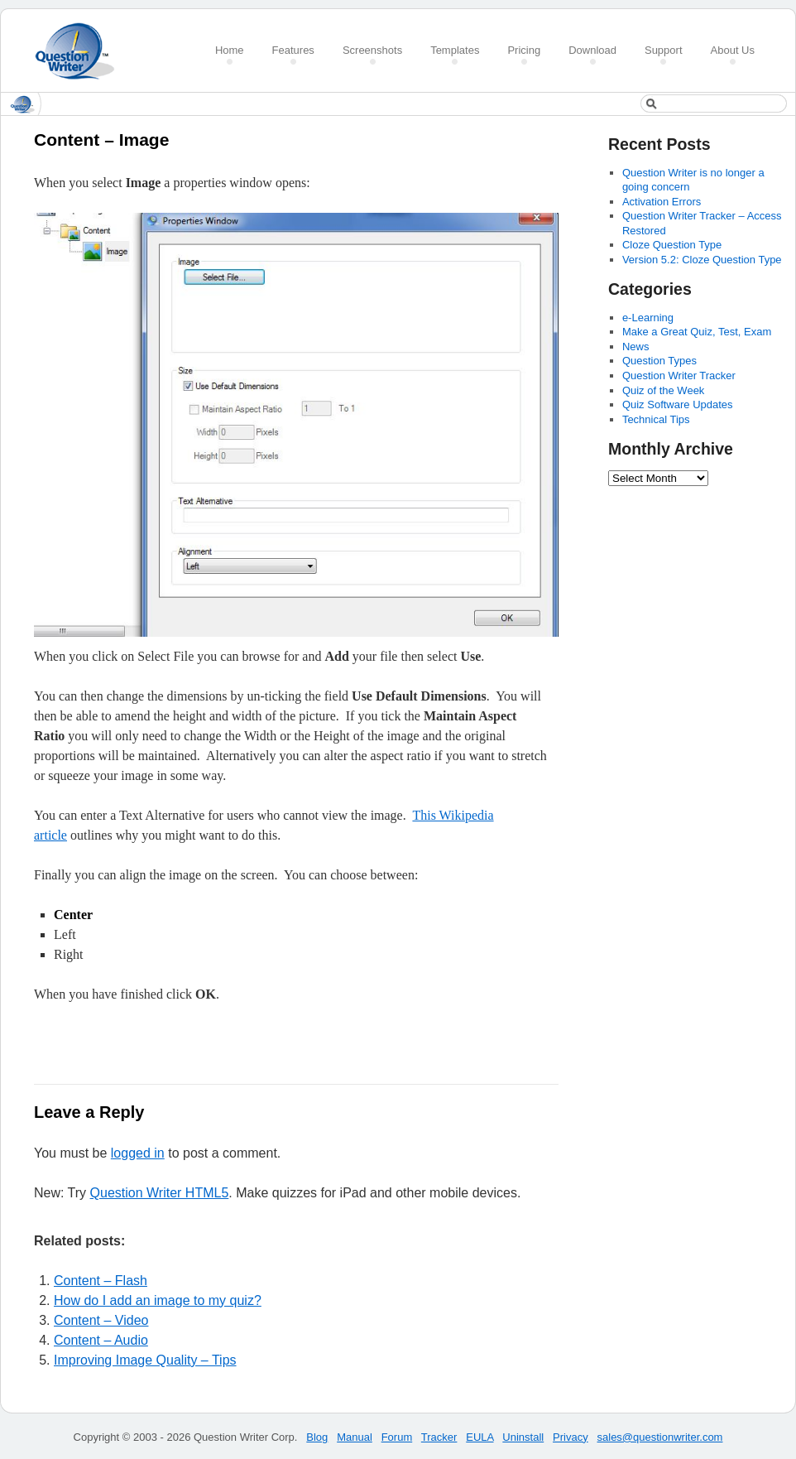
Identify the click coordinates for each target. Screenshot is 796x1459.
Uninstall (523, 1437)
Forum (397, 1437)
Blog (317, 1437)
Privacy (570, 1437)
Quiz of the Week (663, 390)
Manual (354, 1437)
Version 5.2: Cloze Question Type (702, 259)
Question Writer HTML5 (159, 1193)
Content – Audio (101, 1340)
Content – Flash (100, 1281)
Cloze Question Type (672, 244)
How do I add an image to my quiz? (157, 1300)
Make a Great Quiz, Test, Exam (696, 331)
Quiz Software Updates (677, 404)
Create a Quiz (80, 51)
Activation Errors (661, 201)
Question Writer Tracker (679, 375)
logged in (138, 1153)
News (636, 346)
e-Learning (648, 317)
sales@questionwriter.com (660, 1437)
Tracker (439, 1437)
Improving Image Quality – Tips (145, 1360)
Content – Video (101, 1320)
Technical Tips (656, 419)
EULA (479, 1437)
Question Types (659, 360)
